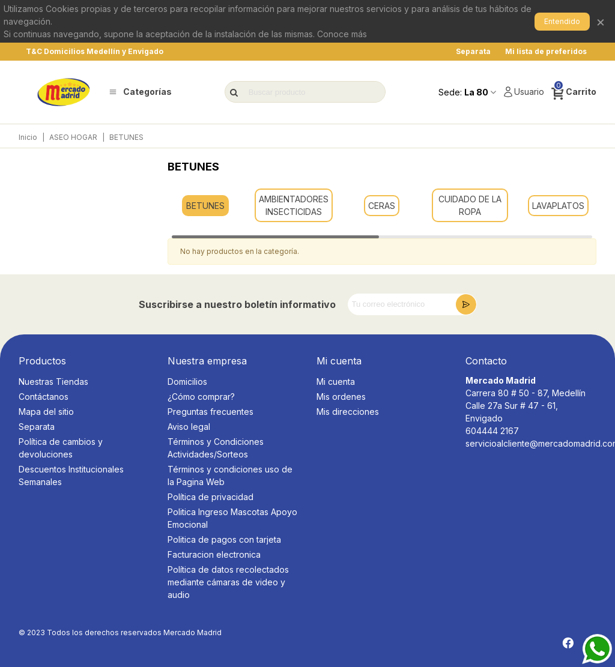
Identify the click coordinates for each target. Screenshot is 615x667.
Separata (37, 426)
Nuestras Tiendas (53, 381)
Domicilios (187, 381)
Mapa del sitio (46, 411)
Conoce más (342, 34)
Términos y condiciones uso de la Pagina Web (230, 475)
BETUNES (205, 206)
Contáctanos (43, 396)
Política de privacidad (210, 497)
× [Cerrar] (600, 21)
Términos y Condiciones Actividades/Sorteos (216, 447)
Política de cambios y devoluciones (61, 447)
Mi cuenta (336, 381)
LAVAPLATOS (558, 206)
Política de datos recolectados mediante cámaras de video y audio (228, 582)
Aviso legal (189, 426)
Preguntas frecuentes (210, 411)
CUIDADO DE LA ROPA (469, 205)
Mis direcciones (348, 411)
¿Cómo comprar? (201, 396)
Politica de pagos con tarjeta (224, 539)
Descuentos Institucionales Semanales (71, 475)
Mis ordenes (341, 396)
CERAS (381, 206)
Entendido (562, 21)
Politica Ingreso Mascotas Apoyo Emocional (232, 518)
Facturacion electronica (214, 554)
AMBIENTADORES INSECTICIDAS (294, 205)
